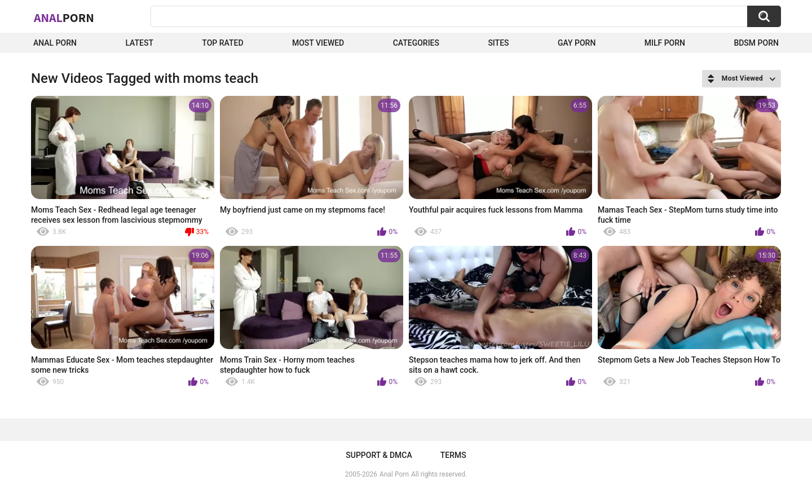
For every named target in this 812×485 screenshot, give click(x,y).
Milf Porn (665, 42)
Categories (416, 42)
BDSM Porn (756, 42)
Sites (498, 42)
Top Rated (222, 42)
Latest (139, 42)
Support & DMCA (379, 455)
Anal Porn (55, 42)
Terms (453, 455)
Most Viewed (318, 42)
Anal (64, 17)
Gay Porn (576, 42)
